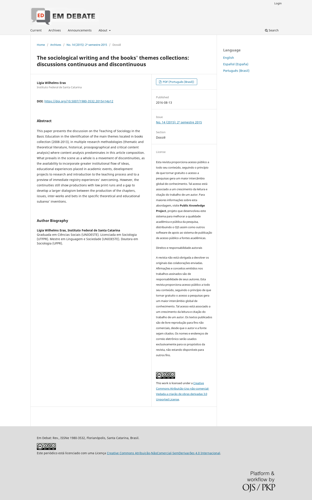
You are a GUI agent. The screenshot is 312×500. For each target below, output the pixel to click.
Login (278, 3)
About (103, 30)
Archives (55, 30)
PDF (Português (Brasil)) (178, 82)
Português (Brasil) (236, 71)
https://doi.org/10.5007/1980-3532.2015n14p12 (78, 101)
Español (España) (235, 64)
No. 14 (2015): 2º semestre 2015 (87, 45)
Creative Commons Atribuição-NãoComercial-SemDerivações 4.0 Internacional (163, 453)
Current (36, 30)
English (228, 58)
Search (272, 30)
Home (41, 45)
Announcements (80, 30)
